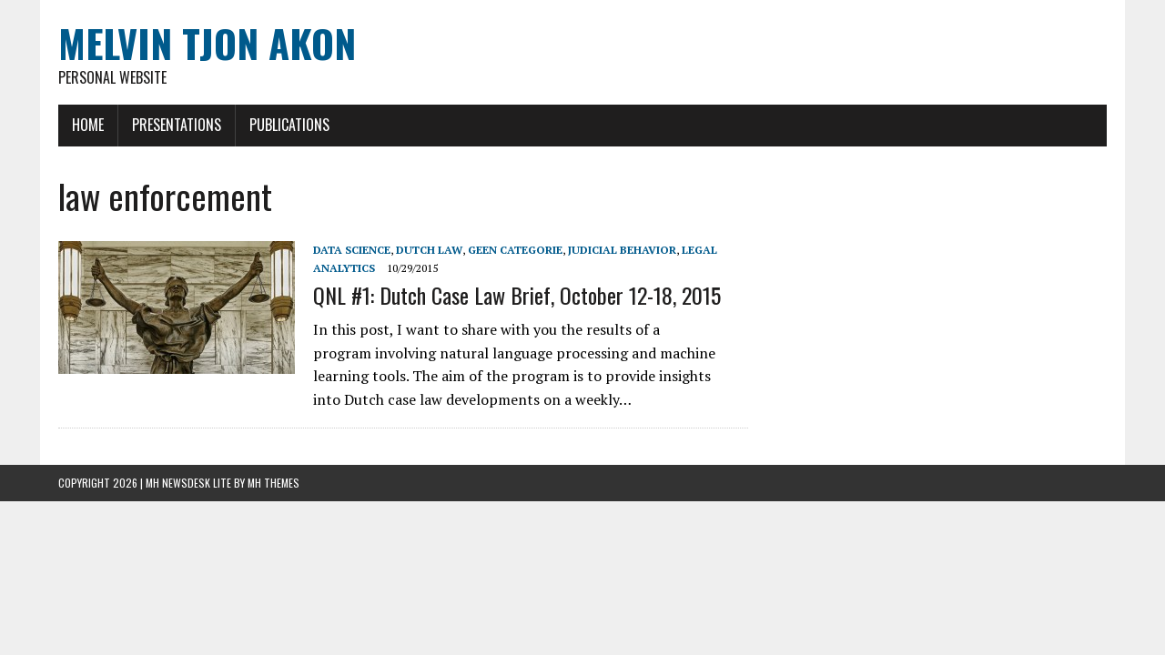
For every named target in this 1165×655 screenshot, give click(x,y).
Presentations (176, 125)
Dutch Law (429, 250)
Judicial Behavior (622, 250)
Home (88, 125)
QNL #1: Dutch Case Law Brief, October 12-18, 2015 (517, 294)
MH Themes (273, 482)
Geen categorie (515, 250)
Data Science (351, 250)
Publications (289, 125)
